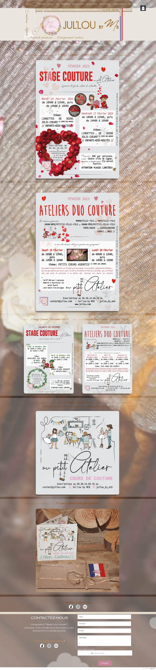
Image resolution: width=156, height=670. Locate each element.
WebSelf (152, 668)
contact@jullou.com (48, 641)
